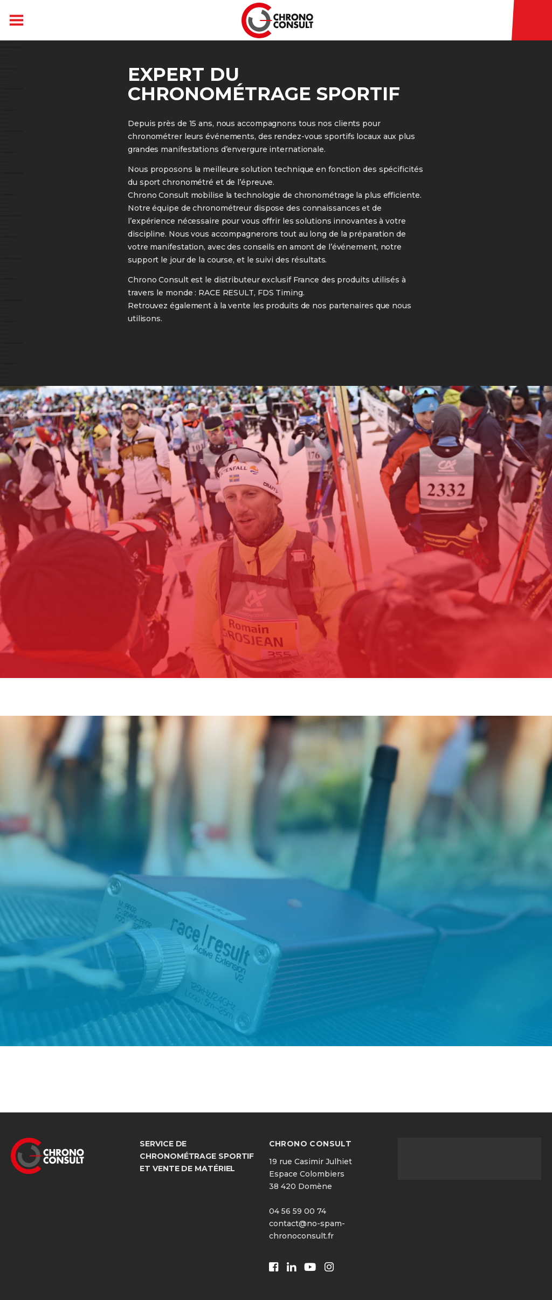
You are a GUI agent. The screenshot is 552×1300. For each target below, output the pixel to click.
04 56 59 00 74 (297, 1211)
